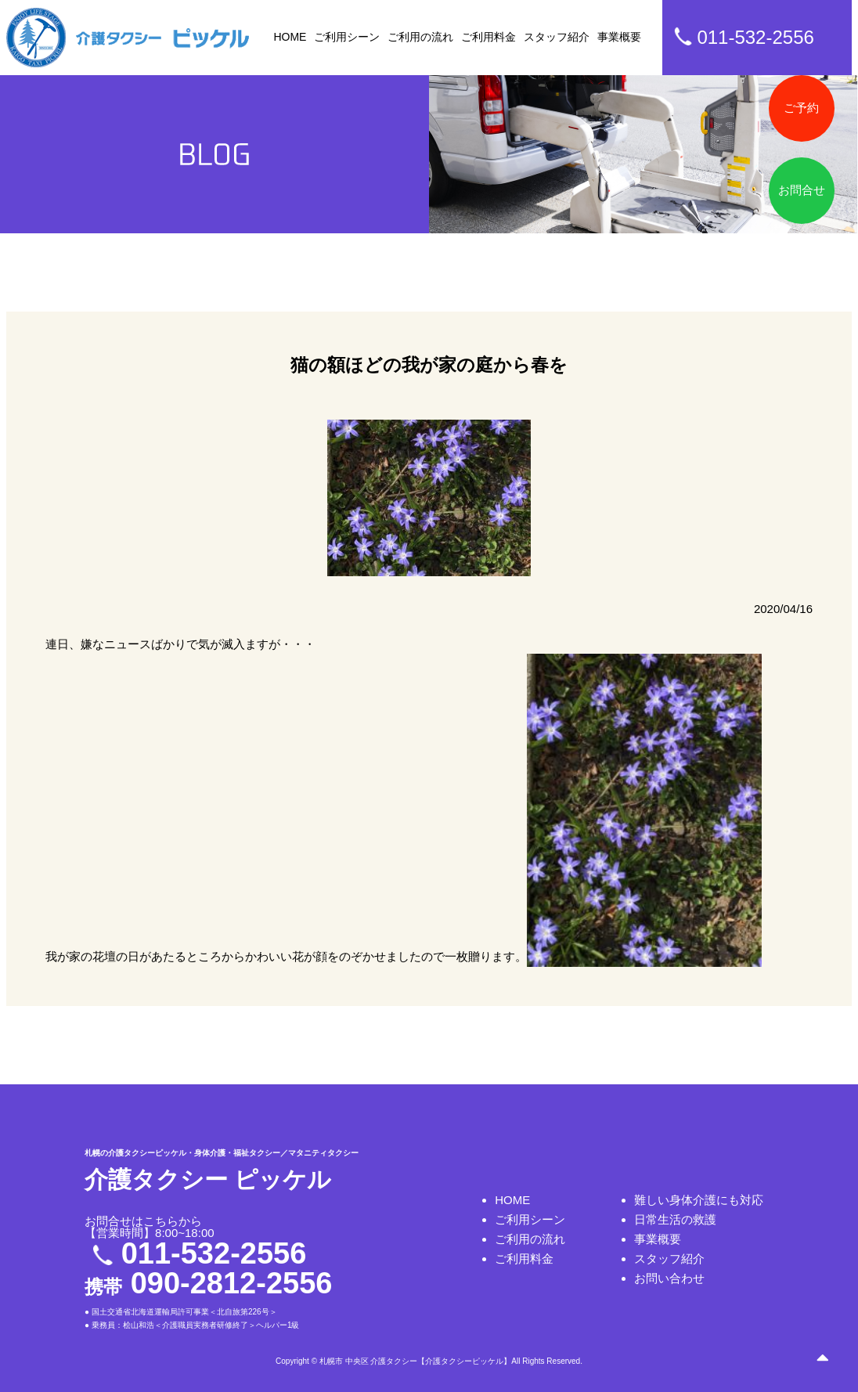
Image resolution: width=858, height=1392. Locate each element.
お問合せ (801, 190)
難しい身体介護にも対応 (698, 1199)
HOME (289, 37)
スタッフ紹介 (556, 37)
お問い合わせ (669, 1278)
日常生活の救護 (675, 1219)
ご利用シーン (347, 37)
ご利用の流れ (420, 37)
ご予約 (801, 107)
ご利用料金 (488, 37)
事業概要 (619, 37)
